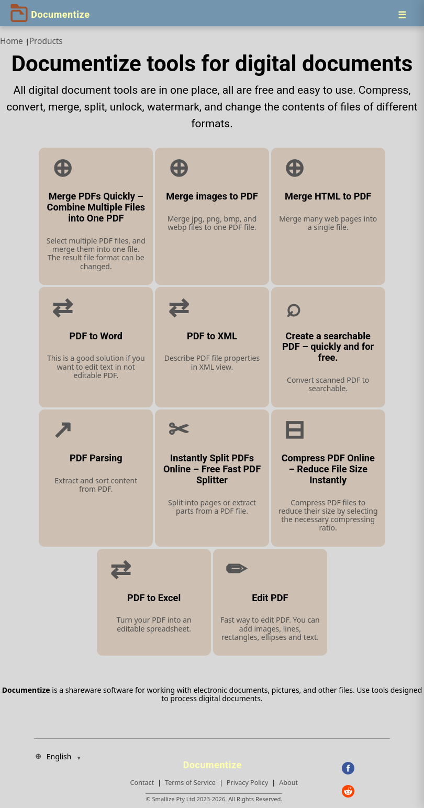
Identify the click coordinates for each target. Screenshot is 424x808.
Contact (142, 782)
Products (46, 41)
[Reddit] (366, 791)
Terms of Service (190, 782)
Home (11, 41)
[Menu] (402, 14)
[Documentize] (214, 761)
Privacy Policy (247, 782)
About (288, 782)
